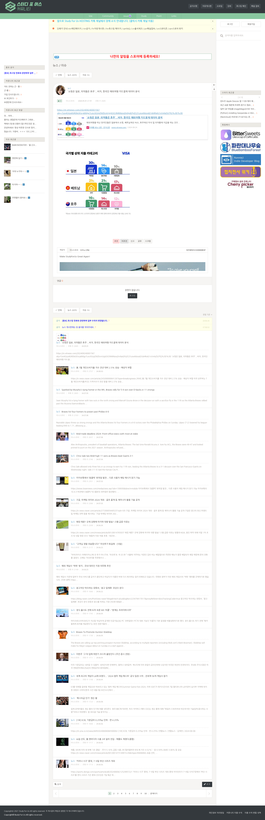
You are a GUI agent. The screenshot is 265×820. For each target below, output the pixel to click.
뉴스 (72, 75)
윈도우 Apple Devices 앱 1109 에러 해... (237, 101)
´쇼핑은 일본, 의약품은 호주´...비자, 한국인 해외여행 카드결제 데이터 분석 (124, 117)
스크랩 (148, 241)
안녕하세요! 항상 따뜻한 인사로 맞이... (20, 128)
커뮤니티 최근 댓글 (14, 110)
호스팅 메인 (241, 6)
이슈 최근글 (11, 139)
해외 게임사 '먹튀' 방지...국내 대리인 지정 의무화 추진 (86, 566)
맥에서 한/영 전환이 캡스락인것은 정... (20, 124)
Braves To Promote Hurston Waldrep (94, 632)
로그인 (132, 296)
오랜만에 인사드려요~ (13, 102)
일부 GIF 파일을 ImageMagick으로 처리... (238, 109)
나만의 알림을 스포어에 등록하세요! (135, 56)
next (259, 97)
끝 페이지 (153, 793)
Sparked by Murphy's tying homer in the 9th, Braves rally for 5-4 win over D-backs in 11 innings (108, 390)
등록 (57, 57)
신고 (132, 241)
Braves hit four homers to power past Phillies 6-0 (85, 412)
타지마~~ (16, 185)
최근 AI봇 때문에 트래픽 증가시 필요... (236, 105)
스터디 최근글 (228, 92)
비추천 (124, 241)
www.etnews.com (119, 127)
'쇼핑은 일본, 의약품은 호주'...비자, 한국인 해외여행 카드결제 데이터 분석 (104, 92)
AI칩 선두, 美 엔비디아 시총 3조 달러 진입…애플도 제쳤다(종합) (105, 739)
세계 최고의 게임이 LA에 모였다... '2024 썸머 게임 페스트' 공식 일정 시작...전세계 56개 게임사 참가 (121, 676)
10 (145, 793)
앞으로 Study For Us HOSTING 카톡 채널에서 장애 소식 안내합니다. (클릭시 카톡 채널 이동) (105, 21)
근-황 (6, 90)
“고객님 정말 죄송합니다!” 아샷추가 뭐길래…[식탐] (99, 544)
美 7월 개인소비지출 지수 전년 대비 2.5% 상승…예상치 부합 (104, 368)
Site (90, 16)
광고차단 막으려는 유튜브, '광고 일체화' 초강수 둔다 (99, 588)
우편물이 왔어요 (19, 198)
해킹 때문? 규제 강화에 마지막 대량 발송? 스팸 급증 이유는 (103, 522)
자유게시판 (207, 6)
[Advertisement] (24, 42)
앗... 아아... (9, 116)
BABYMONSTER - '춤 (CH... (24, 145)
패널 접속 (255, 6)
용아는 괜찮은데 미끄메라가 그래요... (19, 120)
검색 (58, 784)
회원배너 (226, 125)
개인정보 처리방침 (216, 813)
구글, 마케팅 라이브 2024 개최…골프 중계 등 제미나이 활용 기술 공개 (108, 500)
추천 (116, 241)
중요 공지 (10, 67)
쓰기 (207, 784)
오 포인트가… (10, 98)
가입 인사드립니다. (12, 95)
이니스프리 (70, 101)
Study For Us (24, 811)
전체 (58, 75)
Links (174, 16)
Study (144, 16)
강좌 (229, 6)
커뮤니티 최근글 (13, 81)
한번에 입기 (17, 158)
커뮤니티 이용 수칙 (234, 813)
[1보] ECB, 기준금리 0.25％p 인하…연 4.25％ (97, 720)
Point (158, 16)
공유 (140, 241)
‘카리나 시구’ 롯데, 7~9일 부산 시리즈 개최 (95, 761)
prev (222, 97)
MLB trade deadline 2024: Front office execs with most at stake (107, 434)
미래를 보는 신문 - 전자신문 (99, 127)
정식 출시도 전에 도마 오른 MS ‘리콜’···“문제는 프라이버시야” (103, 610)
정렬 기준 (207, 315)
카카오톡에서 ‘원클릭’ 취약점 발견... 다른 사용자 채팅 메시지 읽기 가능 (108, 478)
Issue (127, 16)
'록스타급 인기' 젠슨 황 (86, 698)
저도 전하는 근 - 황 (12, 87)
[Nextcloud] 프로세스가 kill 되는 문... (236, 117)
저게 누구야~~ (18, 171)
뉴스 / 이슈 (60, 65)
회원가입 (251, 24)
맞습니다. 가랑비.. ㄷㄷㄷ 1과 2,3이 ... (20, 132)
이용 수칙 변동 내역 (253, 813)
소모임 (219, 6)
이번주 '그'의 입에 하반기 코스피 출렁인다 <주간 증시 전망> (103, 654)
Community (108, 16)
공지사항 (193, 6)
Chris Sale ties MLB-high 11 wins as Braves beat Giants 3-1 (104, 456)
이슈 (86, 75)
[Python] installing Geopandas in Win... (238, 113)
